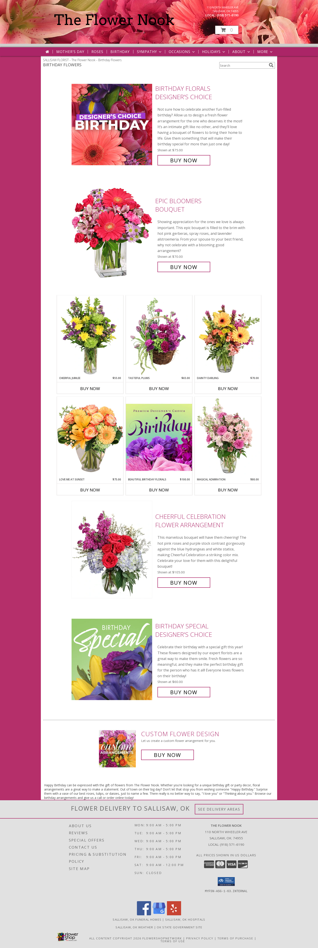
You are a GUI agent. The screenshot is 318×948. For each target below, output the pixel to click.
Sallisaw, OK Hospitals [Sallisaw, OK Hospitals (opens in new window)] (185, 919)
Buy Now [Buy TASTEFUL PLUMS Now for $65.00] (159, 388)
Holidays (214, 51)
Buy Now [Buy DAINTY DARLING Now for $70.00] (228, 388)
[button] (226, 30)
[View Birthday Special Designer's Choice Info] (112, 659)
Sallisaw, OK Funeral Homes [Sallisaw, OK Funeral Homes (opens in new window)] (137, 919)
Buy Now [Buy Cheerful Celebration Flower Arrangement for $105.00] (183, 582)
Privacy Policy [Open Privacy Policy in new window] (199, 938)
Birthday (119, 51)
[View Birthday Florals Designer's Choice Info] (112, 124)
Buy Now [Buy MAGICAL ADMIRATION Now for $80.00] (228, 490)
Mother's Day (70, 51)
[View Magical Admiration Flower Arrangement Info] (228, 437)
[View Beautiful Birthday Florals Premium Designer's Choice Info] (159, 437)
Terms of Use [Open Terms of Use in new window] (173, 941)
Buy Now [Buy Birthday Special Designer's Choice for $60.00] (183, 692)
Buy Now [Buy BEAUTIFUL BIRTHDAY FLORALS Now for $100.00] (159, 490)
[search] (271, 65)
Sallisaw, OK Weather (134, 927)
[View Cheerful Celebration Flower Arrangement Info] (112, 550)
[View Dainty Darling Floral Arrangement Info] (228, 336)
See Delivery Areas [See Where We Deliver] (219, 809)
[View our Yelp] (174, 914)
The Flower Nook (114, 19)
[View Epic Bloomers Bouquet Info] (112, 234)
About (241, 51)
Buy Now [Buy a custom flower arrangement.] (167, 754)
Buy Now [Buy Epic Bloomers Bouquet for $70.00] (183, 267)
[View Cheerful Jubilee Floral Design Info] (90, 336)
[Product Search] (243, 65)
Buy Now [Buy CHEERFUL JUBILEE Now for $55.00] (90, 388)
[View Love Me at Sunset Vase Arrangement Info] (90, 437)
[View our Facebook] (144, 914)
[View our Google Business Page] (159, 914)
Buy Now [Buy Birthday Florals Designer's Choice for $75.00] (183, 160)
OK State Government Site (179, 927)
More (265, 51)
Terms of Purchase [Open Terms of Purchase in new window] (235, 938)
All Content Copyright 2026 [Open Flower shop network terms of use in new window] (115, 938)
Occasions (182, 51)
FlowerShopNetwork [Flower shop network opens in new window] (162, 938)
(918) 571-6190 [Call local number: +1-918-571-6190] (227, 15)
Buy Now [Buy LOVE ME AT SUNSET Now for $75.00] (90, 490)
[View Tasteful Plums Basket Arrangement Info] (159, 336)
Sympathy (149, 51)
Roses (97, 51)
